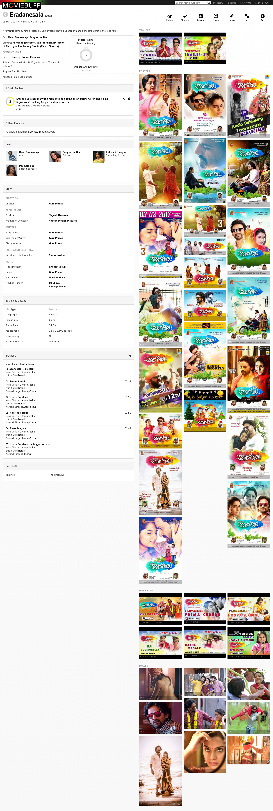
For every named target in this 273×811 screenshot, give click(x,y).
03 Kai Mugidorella (17, 412)
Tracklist (11, 355)
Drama (25, 57)
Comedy (16, 57)
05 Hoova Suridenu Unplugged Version (28, 444)
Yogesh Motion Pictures (63, 220)
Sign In (259, 2)
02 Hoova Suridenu (17, 397)
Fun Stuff (11, 466)
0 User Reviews (15, 123)
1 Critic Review (14, 88)
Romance (35, 57)
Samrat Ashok (57, 255)
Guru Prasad (56, 203)
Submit (232, 2)
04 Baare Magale (16, 428)
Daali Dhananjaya (18, 37)
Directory (219, 2)
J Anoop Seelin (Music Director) (41, 46)
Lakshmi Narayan (116, 152)
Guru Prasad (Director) (22, 42)
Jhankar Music (57, 277)
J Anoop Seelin (57, 266)
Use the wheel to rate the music (86, 68)
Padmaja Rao (26, 165)
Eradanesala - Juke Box (19, 368)
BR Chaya (54, 282)
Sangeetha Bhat (39, 37)
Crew (9, 188)
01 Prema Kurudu (16, 381)
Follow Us (246, 2)
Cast (8, 144)
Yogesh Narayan (58, 215)
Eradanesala (27, 14)
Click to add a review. (42, 131)
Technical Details (16, 300)
